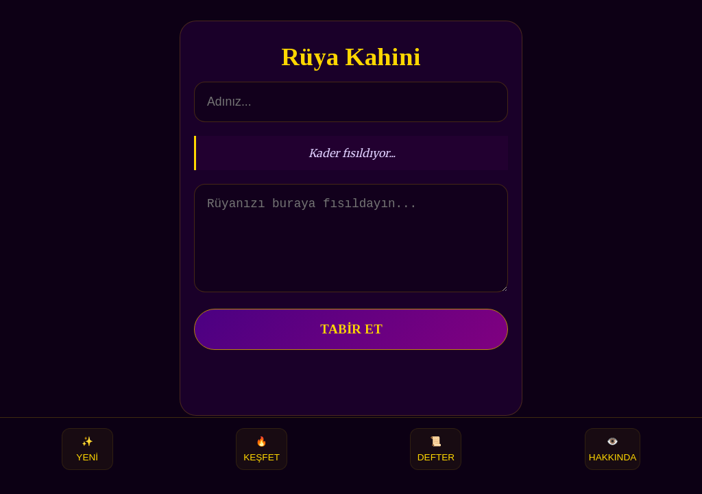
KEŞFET (261, 449)
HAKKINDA (613, 449)
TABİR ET (351, 345)
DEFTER (436, 449)
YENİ (87, 449)
